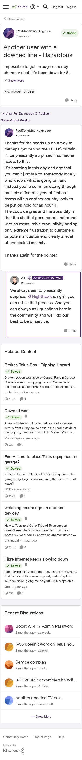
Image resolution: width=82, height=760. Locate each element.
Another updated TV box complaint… (38, 698)
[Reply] (71, 100)
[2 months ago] (25, 632)
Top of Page (43, 737)
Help (61, 737)
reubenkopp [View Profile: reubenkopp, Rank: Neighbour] (13, 392)
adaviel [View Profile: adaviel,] (43, 650)
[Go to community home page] (20, 6)
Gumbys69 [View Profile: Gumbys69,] (45, 704)
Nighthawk (42, 296)
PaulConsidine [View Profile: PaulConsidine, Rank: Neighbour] (27, 31)
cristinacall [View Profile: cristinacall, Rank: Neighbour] (12, 540)
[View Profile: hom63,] (9, 664)
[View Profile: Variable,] (9, 682)
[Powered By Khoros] (41, 749)
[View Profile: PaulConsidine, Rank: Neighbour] (8, 33)
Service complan (31, 662)
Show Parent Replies (15, 120)
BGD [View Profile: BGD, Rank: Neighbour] (8, 489)
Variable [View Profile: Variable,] (43, 686)
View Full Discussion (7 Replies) (25, 113)
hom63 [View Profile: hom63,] (42, 668)
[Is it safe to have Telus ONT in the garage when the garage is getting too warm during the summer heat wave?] (41, 479)
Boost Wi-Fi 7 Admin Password (44, 626)
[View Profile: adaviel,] (9, 647)
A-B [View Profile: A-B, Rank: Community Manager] (23, 278)
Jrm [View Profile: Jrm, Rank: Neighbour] (7, 586)
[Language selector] (34, 6)
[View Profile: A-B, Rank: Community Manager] (14, 280)
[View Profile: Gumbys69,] (9, 700)
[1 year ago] (28, 540)
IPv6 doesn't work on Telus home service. (46, 644)
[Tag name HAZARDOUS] (12, 91)
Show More (13, 80)
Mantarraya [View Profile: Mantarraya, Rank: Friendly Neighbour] (13, 438)
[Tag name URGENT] (29, 91)
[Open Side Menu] (6, 6)
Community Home (15, 737)
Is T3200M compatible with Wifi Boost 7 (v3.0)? (45, 680)
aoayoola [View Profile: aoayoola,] (44, 632)
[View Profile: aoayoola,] (9, 629)
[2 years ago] (31, 392)
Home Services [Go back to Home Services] (14, 19)
